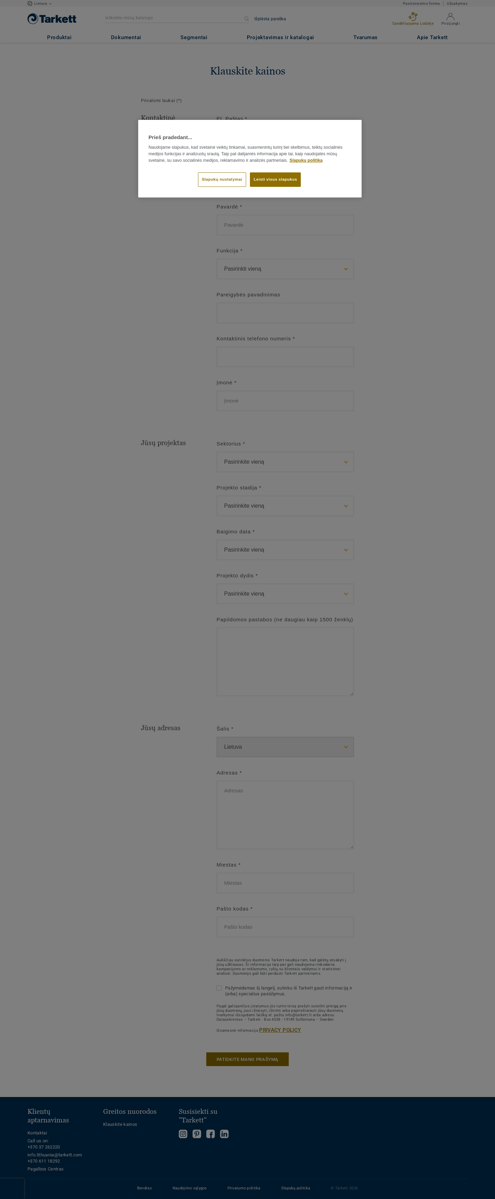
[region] (250, 158)
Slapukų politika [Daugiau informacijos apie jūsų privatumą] (305, 160)
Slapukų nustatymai (222, 179)
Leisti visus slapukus (275, 179)
